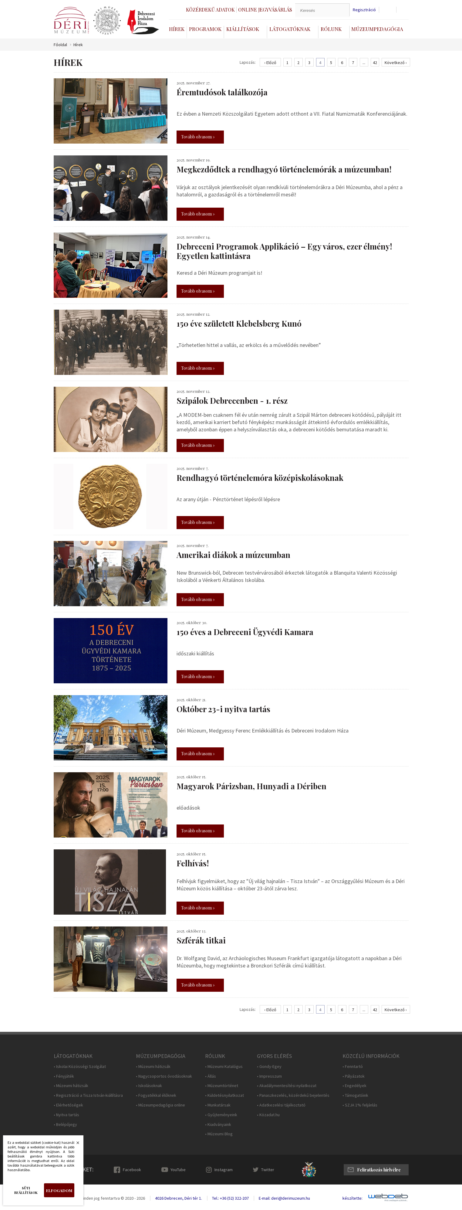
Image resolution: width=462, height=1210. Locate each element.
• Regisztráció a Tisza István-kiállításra (88, 1095)
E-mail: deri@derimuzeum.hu (284, 1198)
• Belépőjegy (65, 1124)
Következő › (396, 62)
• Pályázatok (353, 1076)
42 (375, 62)
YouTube (178, 1169)
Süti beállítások (26, 1190)
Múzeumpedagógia (377, 28)
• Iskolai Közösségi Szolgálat (80, 1066)
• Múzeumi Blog (219, 1134)
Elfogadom (59, 1190)
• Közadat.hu (268, 1114)
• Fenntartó (352, 1066)
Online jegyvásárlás (265, 9)
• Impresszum (269, 1076)
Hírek (176, 28)
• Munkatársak (218, 1105)
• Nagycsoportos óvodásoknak (164, 1076)
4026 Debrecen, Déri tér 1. (178, 1198)
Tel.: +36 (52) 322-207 (230, 1198)
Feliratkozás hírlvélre (379, 1170)
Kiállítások (242, 28)
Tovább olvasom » (198, 137)
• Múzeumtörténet (221, 1085)
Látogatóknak (289, 28)
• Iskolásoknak (149, 1085)
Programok (205, 28)
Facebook (132, 1169)
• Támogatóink (355, 1095)
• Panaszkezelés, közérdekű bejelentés (293, 1095)
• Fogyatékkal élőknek (156, 1095)
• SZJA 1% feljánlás (359, 1105)
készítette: (352, 1198)
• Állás (210, 1076)
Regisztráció (364, 9)
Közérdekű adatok (210, 9)
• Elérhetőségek (68, 1105)
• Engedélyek (354, 1085)
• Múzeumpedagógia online (160, 1105)
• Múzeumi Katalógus (224, 1066)
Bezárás (74, 1144)
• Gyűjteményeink (221, 1114)
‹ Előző (270, 62)
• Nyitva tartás (66, 1114)
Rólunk (331, 28)
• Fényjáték (64, 1076)
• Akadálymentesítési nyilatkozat (286, 1085)
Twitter (267, 1169)
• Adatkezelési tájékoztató (281, 1105)
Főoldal (60, 44)
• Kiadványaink (218, 1124)
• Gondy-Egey (269, 1066)
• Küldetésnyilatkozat (224, 1095)
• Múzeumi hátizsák (71, 1085)
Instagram (223, 1169)
